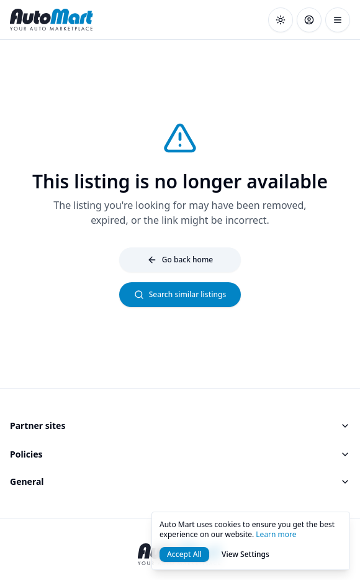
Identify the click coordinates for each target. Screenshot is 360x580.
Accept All (184, 554)
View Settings (245, 554)
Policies (180, 454)
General (180, 481)
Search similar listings (180, 294)
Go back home (180, 259)
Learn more (276, 534)
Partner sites (180, 425)
